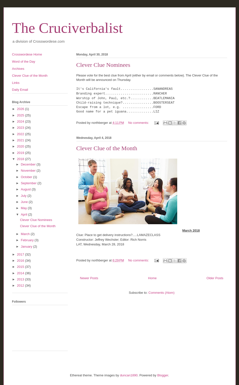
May (24, 208)
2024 (21, 121)
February (28, 240)
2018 (21, 159)
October (27, 177)
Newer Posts (89, 278)
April (24, 214)
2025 (21, 115)
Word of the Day (23, 61)
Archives (18, 69)
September (29, 183)
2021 (21, 140)
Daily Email (20, 90)
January (27, 246)
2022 (21, 134)
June (25, 202)
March (26, 234)
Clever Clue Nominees (103, 65)
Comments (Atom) (161, 292)
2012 (21, 285)
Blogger (162, 375)
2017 (21, 254)
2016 (21, 260)
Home (152, 278)
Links (16, 83)
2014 (21, 273)
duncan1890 (129, 375)
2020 (21, 146)
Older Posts (215, 278)
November (29, 170)
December (29, 164)
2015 (21, 267)
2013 (21, 279)
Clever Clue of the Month (106, 148)
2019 (21, 153)
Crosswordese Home (27, 54)
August (26, 189)
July (24, 196)
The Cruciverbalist (67, 28)
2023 (21, 127)
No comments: (139, 123)
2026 (21, 109)
